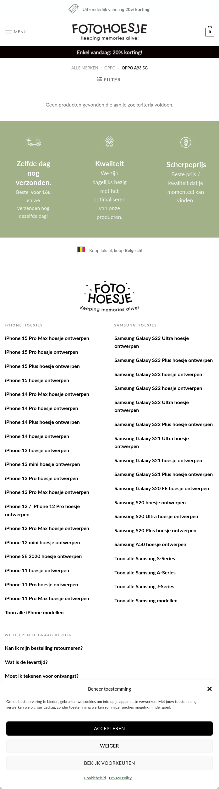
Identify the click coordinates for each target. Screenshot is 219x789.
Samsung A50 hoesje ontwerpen (150, 544)
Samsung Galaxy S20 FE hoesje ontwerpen (161, 488)
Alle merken (84, 67)
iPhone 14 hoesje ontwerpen (37, 436)
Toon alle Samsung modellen (146, 600)
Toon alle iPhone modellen (34, 612)
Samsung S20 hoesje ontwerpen (150, 502)
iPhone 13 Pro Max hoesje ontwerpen (47, 492)
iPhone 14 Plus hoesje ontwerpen (42, 422)
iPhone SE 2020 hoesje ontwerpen (43, 556)
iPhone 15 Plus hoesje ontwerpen (42, 366)
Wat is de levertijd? (26, 662)
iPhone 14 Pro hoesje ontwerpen (41, 408)
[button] (209, 689)
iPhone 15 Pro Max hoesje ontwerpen (47, 338)
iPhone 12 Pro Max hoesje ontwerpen (47, 528)
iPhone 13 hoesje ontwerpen (37, 450)
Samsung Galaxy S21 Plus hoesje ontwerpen (163, 474)
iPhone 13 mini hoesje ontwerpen (42, 464)
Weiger (109, 745)
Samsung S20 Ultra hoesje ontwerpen (156, 516)
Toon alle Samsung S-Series (144, 558)
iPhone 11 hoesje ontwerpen (37, 570)
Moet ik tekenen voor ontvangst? (42, 676)
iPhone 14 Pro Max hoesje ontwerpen (47, 394)
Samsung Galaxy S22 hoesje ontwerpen (158, 388)
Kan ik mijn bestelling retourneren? (44, 648)
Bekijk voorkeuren (109, 763)
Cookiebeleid (95, 777)
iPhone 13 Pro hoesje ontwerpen (41, 478)
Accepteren (109, 728)
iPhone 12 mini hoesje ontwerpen (42, 542)
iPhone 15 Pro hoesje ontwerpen (41, 352)
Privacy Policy (120, 777)
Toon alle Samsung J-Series (144, 586)
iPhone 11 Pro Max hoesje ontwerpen (47, 598)
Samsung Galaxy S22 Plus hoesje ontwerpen (163, 424)
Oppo (110, 67)
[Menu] (16, 32)
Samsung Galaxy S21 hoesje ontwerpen (158, 460)
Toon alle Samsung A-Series (145, 572)
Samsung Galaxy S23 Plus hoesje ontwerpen (163, 360)
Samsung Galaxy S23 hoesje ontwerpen (158, 374)
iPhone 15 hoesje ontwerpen (37, 380)
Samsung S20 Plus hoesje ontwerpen (155, 530)
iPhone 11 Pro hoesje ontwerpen (41, 584)
